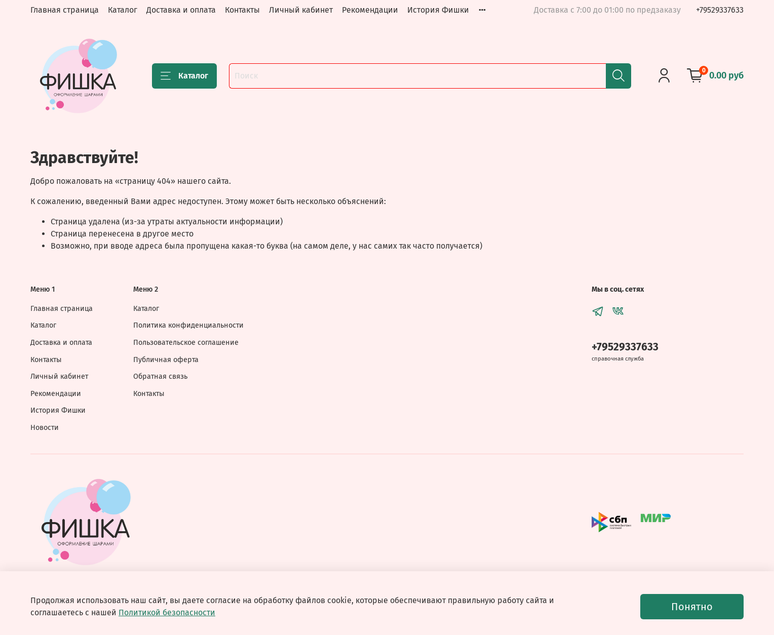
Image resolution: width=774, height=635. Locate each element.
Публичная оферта (166, 359)
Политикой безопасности (167, 612)
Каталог (122, 10)
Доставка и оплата (181, 10)
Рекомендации (370, 10)
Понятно (692, 607)
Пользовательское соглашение (186, 342)
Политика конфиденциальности (188, 325)
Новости (44, 427)
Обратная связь (160, 376)
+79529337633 (720, 10)
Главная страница (64, 10)
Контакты (242, 10)
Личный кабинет (301, 10)
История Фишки (438, 10)
